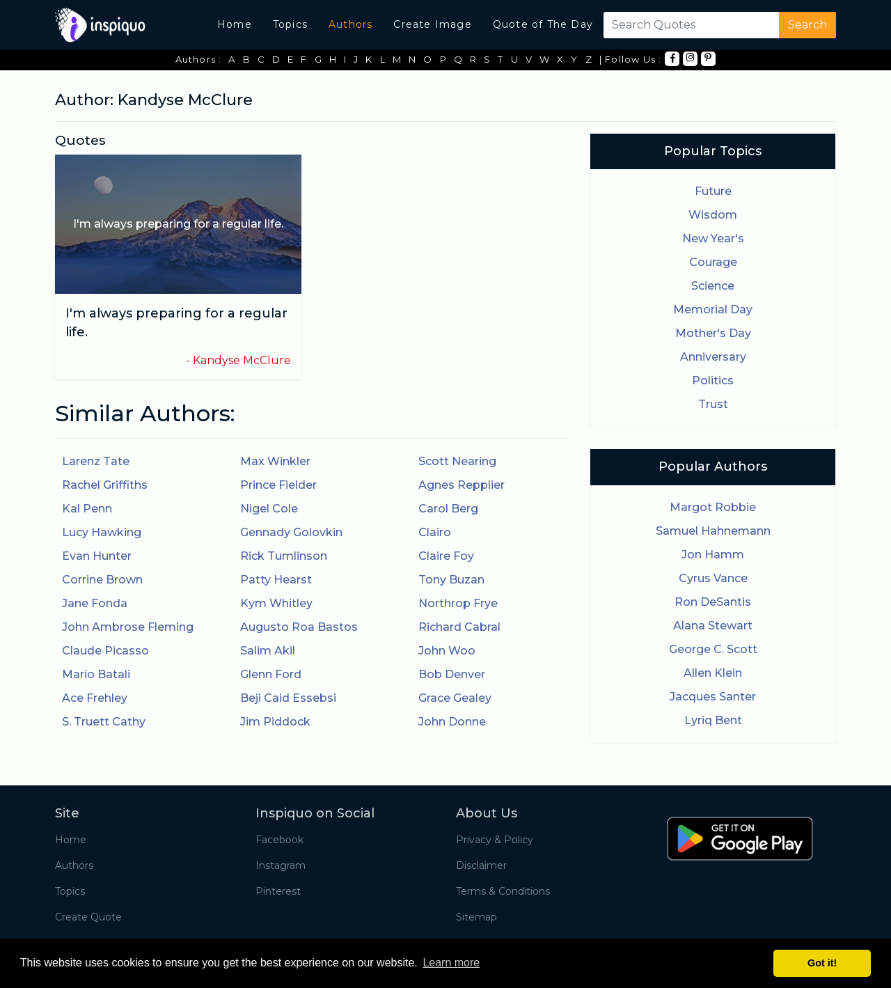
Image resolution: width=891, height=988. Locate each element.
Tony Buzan (451, 579)
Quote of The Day (543, 24)
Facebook (279, 839)
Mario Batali (96, 674)
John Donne (452, 721)
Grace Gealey (454, 698)
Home (234, 24)
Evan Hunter (97, 556)
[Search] (688, 25)
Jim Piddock (275, 721)
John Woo (446, 650)
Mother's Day (713, 333)
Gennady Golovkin (291, 532)
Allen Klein (713, 673)
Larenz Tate (95, 461)
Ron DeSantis (713, 602)
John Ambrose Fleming (128, 627)
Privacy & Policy (494, 839)
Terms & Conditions (503, 891)
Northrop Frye (458, 603)
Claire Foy (446, 556)
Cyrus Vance (713, 578)
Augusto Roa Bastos (299, 627)
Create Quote (88, 917)
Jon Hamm (712, 554)
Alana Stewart (712, 625)
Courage (713, 262)
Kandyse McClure (242, 360)
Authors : (198, 59)
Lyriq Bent (713, 720)
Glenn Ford (270, 674)
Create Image (432, 24)
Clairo (434, 532)
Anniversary (713, 356)
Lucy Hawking (101, 532)
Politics (713, 380)
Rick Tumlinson (283, 556)
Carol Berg (448, 508)
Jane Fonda (94, 603)
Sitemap (476, 917)
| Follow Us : (630, 59)
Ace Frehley (94, 698)
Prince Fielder (278, 485)
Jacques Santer (713, 696)
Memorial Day (712, 309)
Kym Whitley (276, 603)
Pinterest (278, 891)
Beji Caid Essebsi (288, 698)
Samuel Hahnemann (713, 531)
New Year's (713, 238)
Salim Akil (267, 650)
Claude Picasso (105, 650)
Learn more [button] (451, 963)
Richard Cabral (459, 627)
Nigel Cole (269, 508)
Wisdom (712, 214)
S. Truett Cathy (103, 721)
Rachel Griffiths (105, 485)
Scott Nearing (457, 461)
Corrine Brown (102, 579)
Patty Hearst (276, 579)
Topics (290, 24)
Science (712, 285)
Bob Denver (451, 674)
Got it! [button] (822, 963)
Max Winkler (275, 461)
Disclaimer (481, 865)
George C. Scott (713, 649)
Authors (350, 24)
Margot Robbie (713, 507)
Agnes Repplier (461, 485)
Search (807, 24)
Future (713, 191)
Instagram (280, 865)
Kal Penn (87, 508)
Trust (713, 404)
